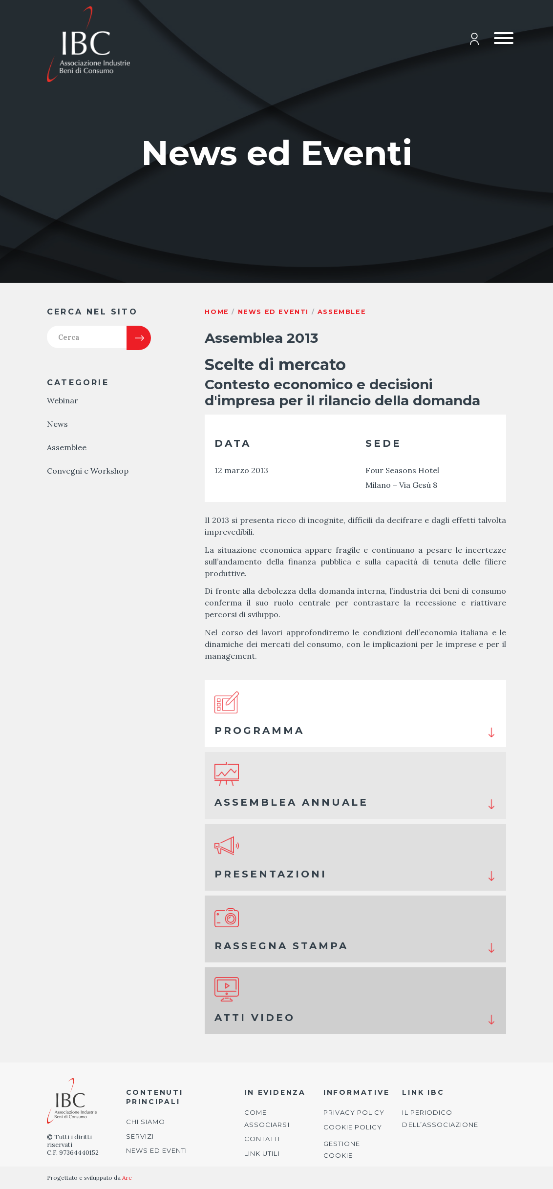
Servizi (140, 1136)
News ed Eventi (157, 1150)
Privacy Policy (354, 1112)
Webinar (62, 404)
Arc (127, 1177)
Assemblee (66, 451)
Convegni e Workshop (87, 474)
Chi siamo (145, 1122)
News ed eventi (273, 311)
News (57, 427)
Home (217, 311)
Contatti (262, 1139)
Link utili (261, 1153)
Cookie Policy (353, 1127)
